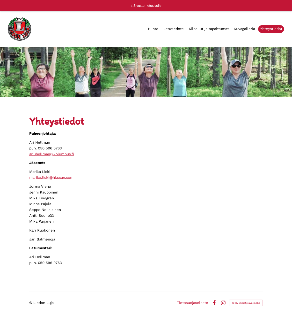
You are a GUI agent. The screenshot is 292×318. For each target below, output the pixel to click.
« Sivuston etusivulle (146, 6)
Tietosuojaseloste (192, 303)
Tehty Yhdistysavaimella (246, 303)
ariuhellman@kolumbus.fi (51, 154)
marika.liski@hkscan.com (51, 177)
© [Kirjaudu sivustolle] (31, 303)
